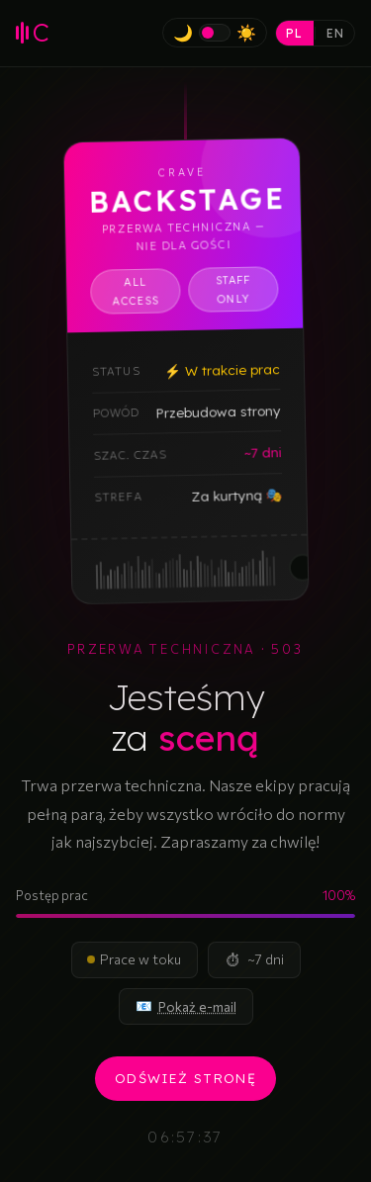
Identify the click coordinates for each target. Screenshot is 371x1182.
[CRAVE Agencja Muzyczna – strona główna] (32, 33)
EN (335, 33)
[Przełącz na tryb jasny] (214, 32)
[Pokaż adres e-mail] (197, 1006)
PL (294, 33)
